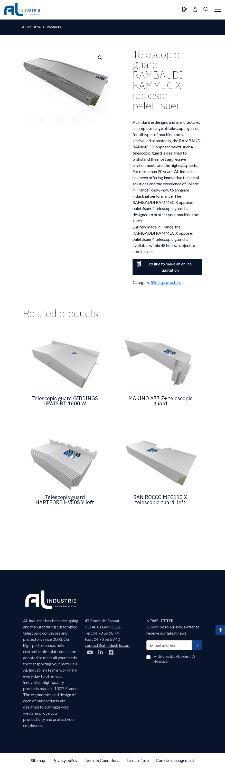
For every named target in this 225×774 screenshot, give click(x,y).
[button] (100, 57)
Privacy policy (64, 760)
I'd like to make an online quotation (164, 266)
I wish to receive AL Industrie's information (174, 658)
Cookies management (175, 760)
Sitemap (38, 760)
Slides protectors (166, 282)
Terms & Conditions (102, 760)
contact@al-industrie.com (107, 645)
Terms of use (137, 760)
